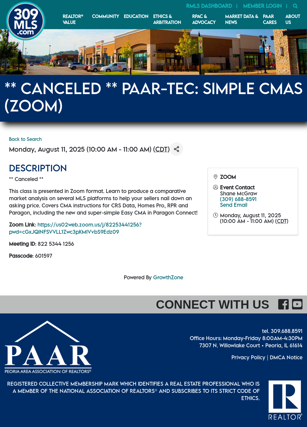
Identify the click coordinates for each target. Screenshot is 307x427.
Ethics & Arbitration (167, 19)
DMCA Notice (286, 357)
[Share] (176, 149)
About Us (292, 19)
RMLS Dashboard (209, 6)
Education (136, 16)
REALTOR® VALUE (73, 19)
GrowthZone (168, 277)
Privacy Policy (248, 357)
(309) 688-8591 (238, 199)
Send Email (233, 205)
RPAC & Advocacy (204, 19)
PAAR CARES (269, 19)
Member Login (262, 6)
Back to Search (25, 139)
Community (105, 16)
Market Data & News (241, 19)
